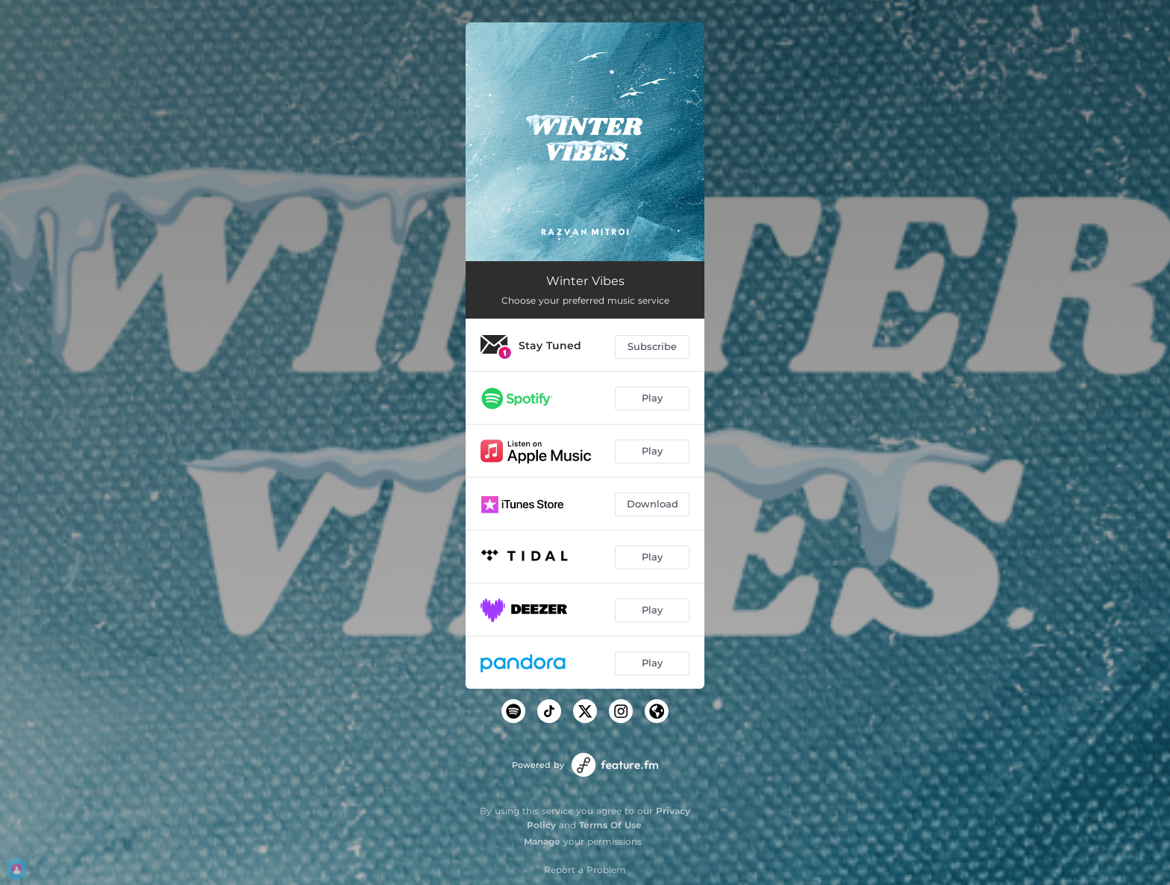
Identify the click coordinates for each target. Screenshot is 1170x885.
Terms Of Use (610, 825)
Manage (542, 841)
